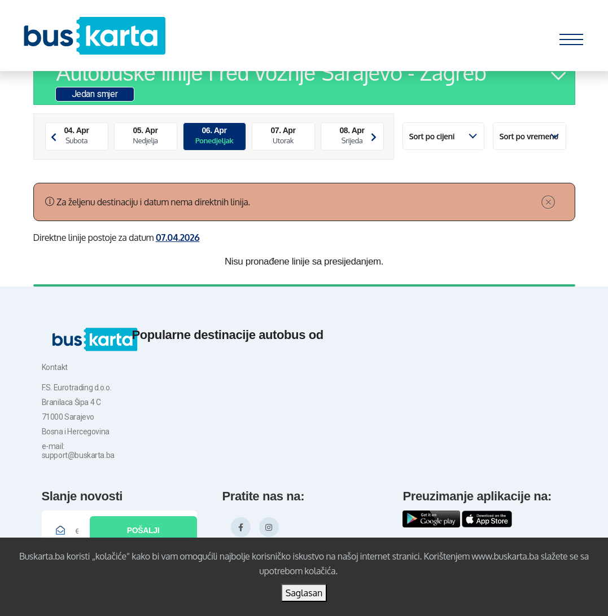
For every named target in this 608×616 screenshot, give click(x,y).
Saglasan (304, 593)
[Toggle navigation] (571, 36)
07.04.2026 (178, 237)
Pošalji (143, 530)
